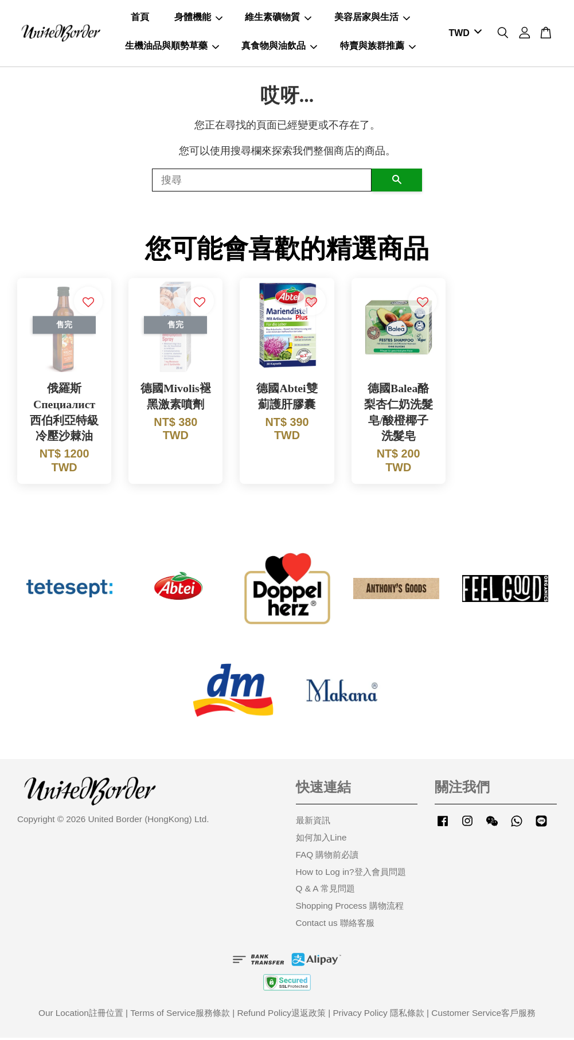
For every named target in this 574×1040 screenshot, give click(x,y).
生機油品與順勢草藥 (172, 47)
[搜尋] (262, 182)
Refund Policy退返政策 (281, 1015)
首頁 (140, 18)
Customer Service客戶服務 (483, 1015)
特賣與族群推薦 (378, 47)
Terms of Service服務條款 (180, 1015)
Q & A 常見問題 (325, 891)
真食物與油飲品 (279, 47)
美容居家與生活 (372, 18)
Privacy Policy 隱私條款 (378, 1015)
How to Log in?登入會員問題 (351, 874)
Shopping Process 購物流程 (350, 908)
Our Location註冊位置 (80, 1015)
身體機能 (198, 18)
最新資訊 (313, 823)
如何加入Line (321, 839)
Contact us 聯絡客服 (335, 925)
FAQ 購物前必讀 (327, 857)
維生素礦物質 (278, 18)
